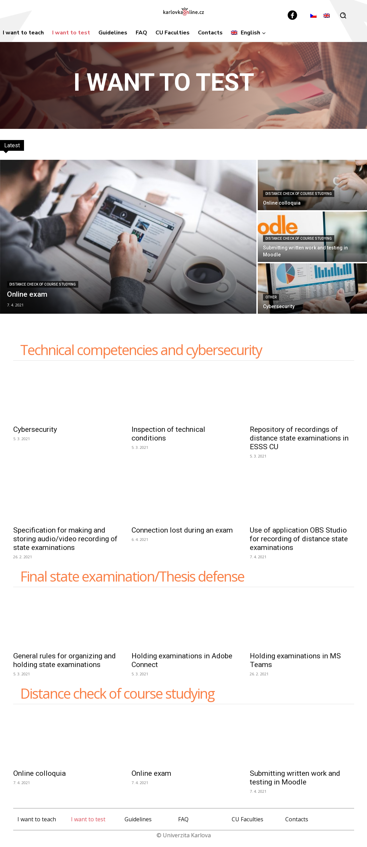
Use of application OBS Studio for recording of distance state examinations (299, 539)
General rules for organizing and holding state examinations (64, 660)
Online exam (151, 773)
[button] (343, 15)
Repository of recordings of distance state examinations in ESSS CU (299, 438)
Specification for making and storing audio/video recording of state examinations (65, 539)
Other (271, 297)
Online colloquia (39, 773)
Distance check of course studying (42, 284)
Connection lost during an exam (182, 530)
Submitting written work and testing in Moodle (295, 777)
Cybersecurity (35, 429)
